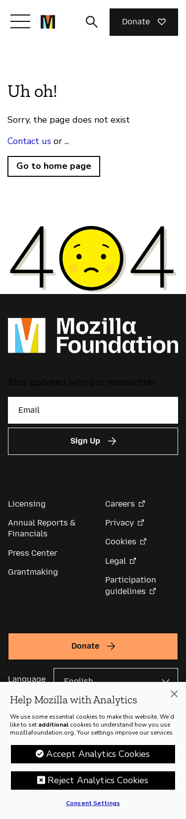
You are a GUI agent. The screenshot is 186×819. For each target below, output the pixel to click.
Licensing (27, 504)
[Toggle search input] (92, 22)
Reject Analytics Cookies (98, 783)
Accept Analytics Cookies (98, 756)
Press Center (33, 553)
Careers (120, 504)
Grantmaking (33, 572)
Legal (115, 561)
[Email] (93, 410)
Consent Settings (93, 806)
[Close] (174, 696)
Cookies (120, 541)
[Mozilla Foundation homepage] (48, 22)
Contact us (29, 141)
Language (27, 679)
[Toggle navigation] (20, 21)
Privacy (119, 522)
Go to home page (53, 166)
